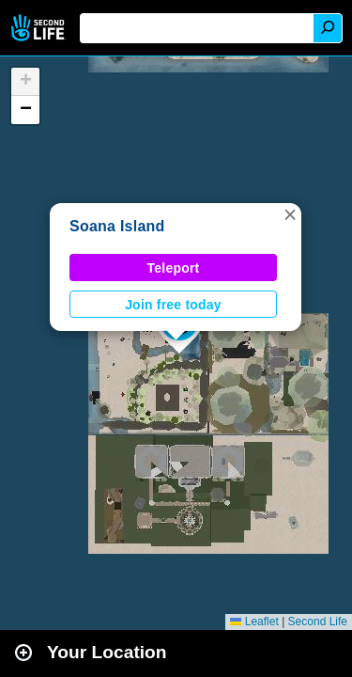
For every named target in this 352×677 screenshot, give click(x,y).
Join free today (173, 304)
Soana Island (117, 226)
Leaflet (254, 621)
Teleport (173, 268)
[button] (290, 214)
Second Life (39, 27)
